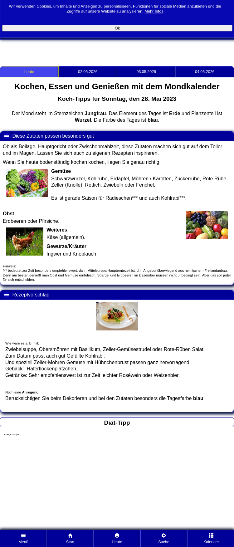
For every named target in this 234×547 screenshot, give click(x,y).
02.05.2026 (88, 72)
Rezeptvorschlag (58, 294)
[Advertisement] (73, 49)
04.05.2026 (205, 72)
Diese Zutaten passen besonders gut (80, 136)
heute (29, 72)
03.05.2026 (146, 72)
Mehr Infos (153, 8)
